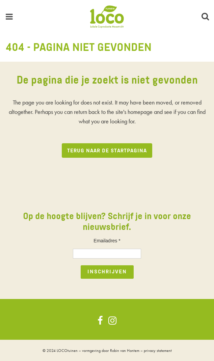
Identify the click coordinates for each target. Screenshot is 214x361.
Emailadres (106, 240)
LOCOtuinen (67, 350)
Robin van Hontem (124, 350)
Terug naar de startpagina (107, 151)
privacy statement (158, 350)
